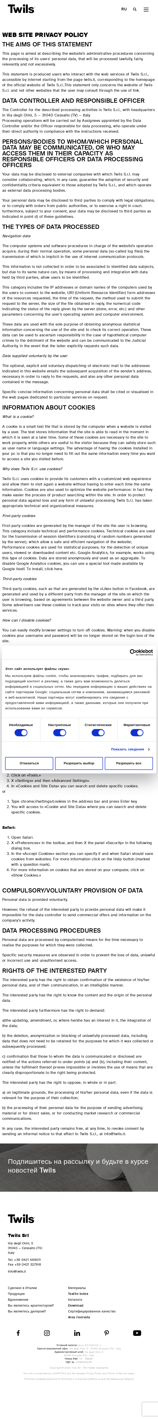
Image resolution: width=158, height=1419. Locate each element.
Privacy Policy (94, 1373)
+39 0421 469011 (27, 1260)
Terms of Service (117, 1373)
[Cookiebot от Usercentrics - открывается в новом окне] (133, 652)
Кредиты (129, 1379)
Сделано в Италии (22, 1288)
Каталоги (75, 1300)
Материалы (77, 1288)
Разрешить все (128, 763)
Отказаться (29, 763)
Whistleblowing (115, 1379)
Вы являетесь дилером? (27, 1311)
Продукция (16, 1294)
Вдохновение (18, 1300)
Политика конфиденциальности (42, 1379)
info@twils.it (17, 1271)
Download (76, 1305)
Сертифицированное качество (92, 1311)
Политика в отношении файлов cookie (83, 1379)
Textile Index (78, 1294)
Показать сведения (127, 749)
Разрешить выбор (79, 763)
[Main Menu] (146, 10)
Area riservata (79, 1317)
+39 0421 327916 (27, 1264)
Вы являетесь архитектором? (31, 1305)
